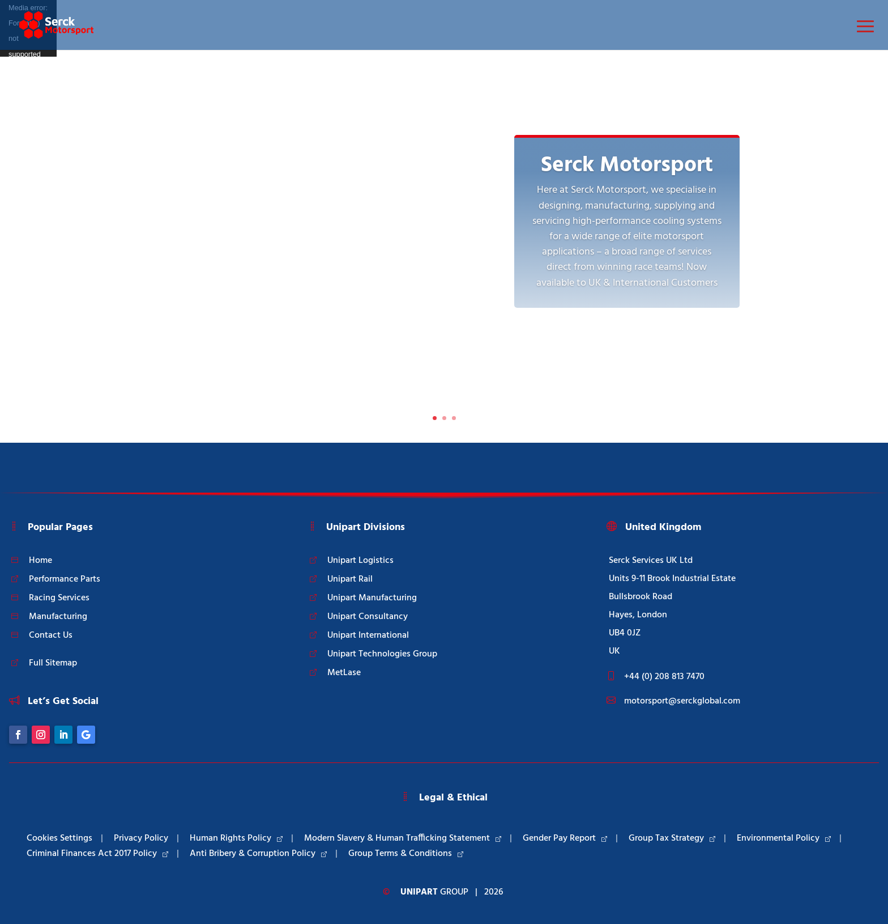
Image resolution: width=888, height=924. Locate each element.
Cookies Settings (59, 838)
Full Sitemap (53, 663)
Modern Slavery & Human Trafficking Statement (402, 838)
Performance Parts (64, 579)
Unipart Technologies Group (382, 654)
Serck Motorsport (627, 165)
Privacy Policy (141, 838)
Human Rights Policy (236, 838)
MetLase (344, 673)
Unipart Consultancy (367, 616)
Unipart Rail (350, 579)
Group (434, 892)
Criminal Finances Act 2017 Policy (97, 853)
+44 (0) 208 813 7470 (664, 676)
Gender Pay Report (565, 838)
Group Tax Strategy (672, 838)
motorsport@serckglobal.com (682, 701)
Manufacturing (58, 616)
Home (40, 560)
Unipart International (368, 635)
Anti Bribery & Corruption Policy (258, 853)
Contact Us (50, 635)
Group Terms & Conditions (405, 853)
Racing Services (59, 598)
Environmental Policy (784, 838)
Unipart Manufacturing (372, 598)
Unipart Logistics (360, 560)
